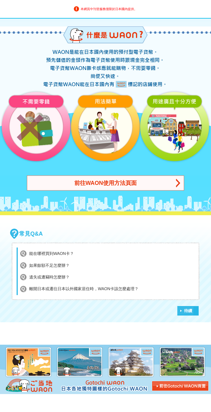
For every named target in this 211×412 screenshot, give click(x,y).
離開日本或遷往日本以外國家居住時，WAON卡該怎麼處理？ (83, 289)
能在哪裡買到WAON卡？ (51, 253)
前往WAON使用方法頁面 (105, 183)
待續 (188, 311)
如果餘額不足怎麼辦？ (49, 265)
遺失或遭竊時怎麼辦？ (49, 277)
